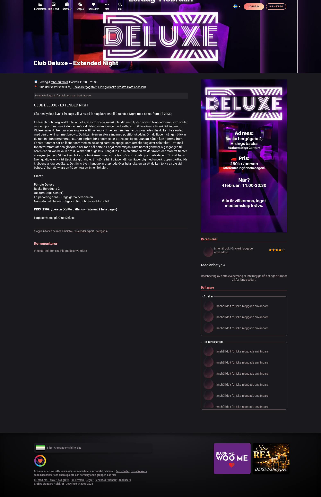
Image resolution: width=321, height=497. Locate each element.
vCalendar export (84, 231)
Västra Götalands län (131, 87)
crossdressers (139, 471)
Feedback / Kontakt (106, 480)
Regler (90, 480)
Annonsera (125, 480)
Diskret (59, 483)
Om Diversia (78, 480)
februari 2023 (59, 82)
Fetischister (122, 471)
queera (70, 475)
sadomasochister (44, 475)
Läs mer (111, 475)
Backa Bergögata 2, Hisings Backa (94, 87)
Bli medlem (276, 6)
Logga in (254, 6)
